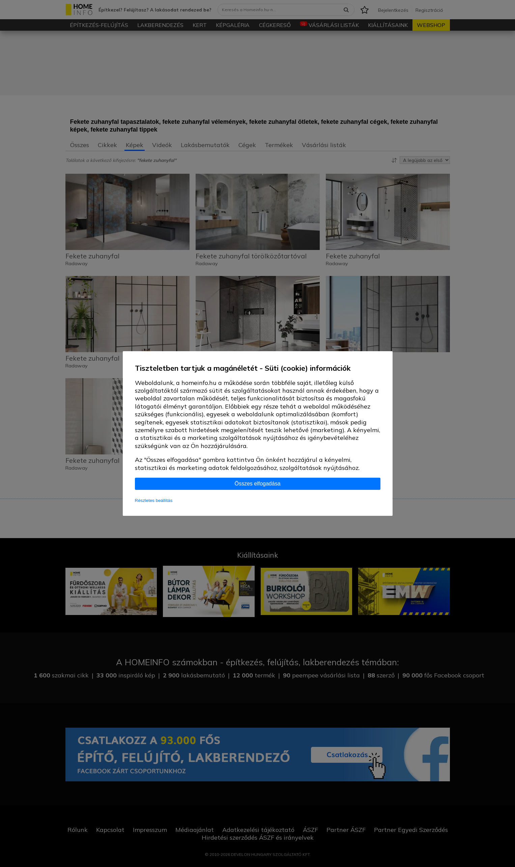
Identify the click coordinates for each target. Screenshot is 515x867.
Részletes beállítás (154, 500)
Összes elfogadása (257, 483)
